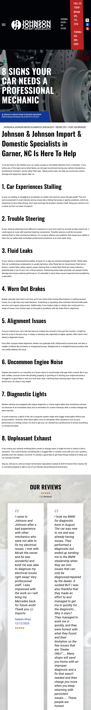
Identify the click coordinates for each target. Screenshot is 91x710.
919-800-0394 (76, 40)
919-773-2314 (76, 20)
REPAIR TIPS (61, 127)
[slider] (45, 493)
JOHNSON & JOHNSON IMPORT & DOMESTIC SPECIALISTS (29, 127)
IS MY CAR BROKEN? (77, 127)
